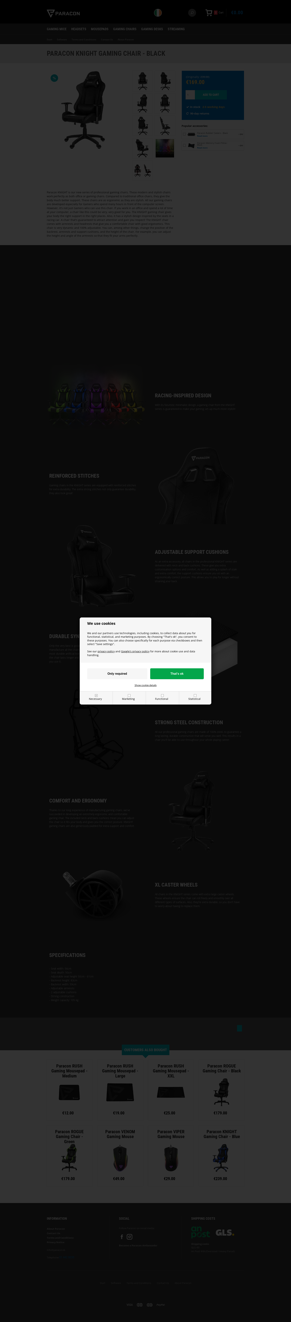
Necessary (95, 699)
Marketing (128, 699)
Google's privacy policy (135, 651)
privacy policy (106, 651)
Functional (161, 699)
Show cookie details (146, 685)
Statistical (194, 699)
